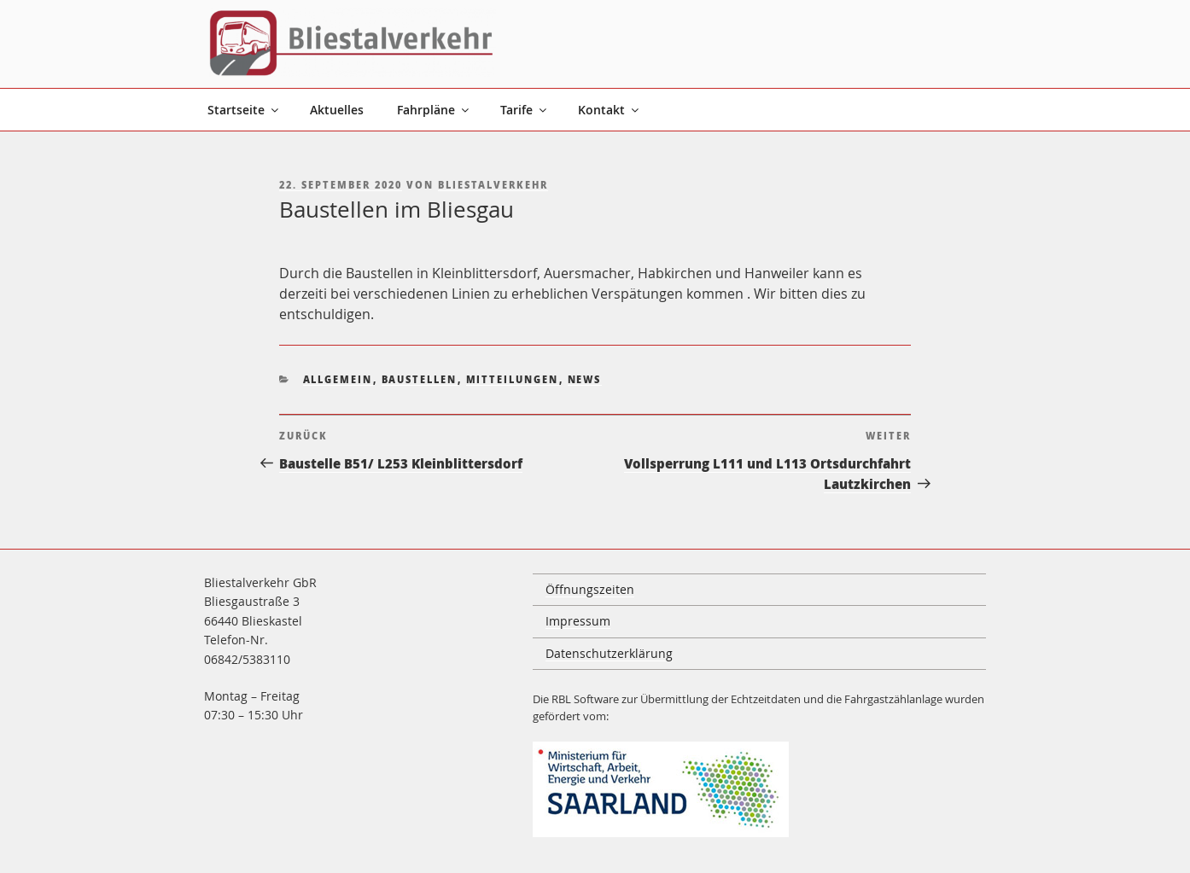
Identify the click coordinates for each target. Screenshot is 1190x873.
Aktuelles (337, 110)
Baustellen (420, 379)
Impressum (577, 621)
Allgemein (338, 379)
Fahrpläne (434, 110)
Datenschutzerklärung (609, 653)
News (585, 379)
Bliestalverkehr (493, 184)
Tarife (524, 110)
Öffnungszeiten (589, 589)
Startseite (244, 110)
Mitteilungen (512, 379)
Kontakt (609, 110)
